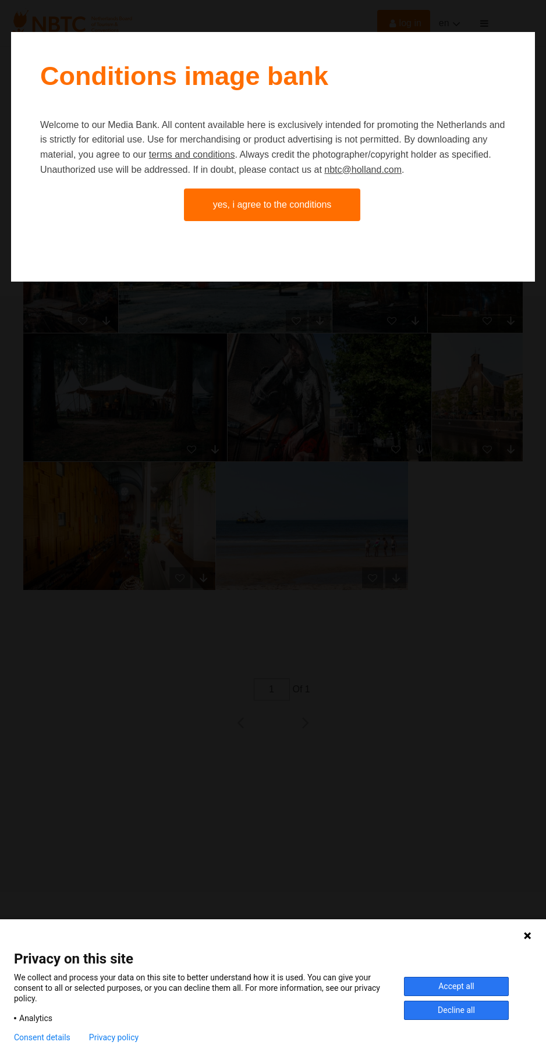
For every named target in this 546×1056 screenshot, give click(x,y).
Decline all (456, 1010)
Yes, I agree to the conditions (272, 204)
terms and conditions (192, 154)
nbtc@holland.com (363, 170)
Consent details (42, 1037)
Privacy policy (114, 1037)
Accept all (456, 986)
